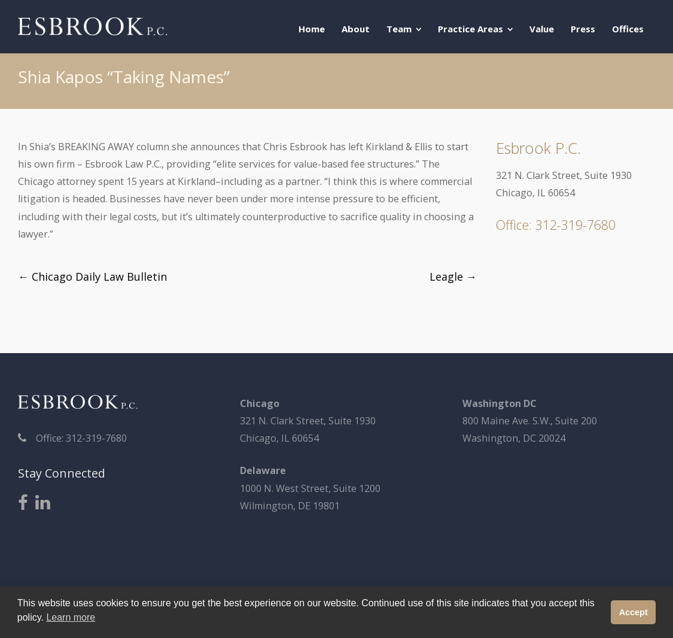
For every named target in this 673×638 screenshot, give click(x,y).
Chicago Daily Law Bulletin (92, 276)
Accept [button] (633, 612)
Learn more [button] (70, 617)
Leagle (453, 276)
